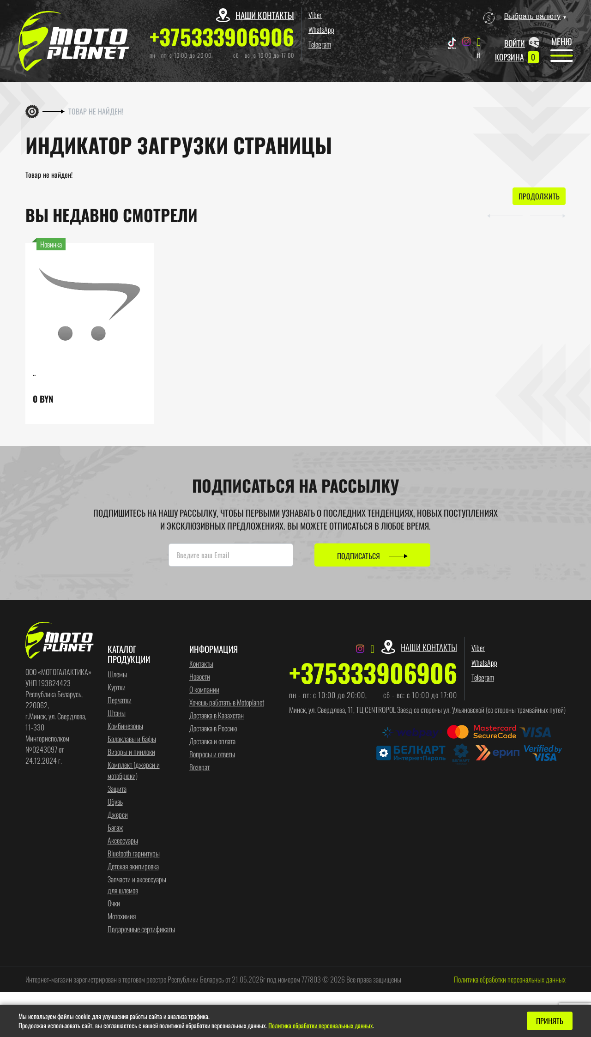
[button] (499, 215)
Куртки (117, 687)
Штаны (117, 713)
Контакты (201, 663)
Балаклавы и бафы (132, 739)
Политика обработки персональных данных (510, 979)
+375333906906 (222, 37)
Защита (117, 789)
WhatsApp (321, 29)
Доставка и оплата (212, 741)
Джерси (118, 814)
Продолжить (539, 196)
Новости (199, 676)
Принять (549, 1020)
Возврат (199, 767)
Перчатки (120, 700)
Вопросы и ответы (212, 754)
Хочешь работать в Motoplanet (226, 702)
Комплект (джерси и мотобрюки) (134, 771)
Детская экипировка (133, 866)
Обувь (115, 802)
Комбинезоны (125, 726)
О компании (204, 689)
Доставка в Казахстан (216, 715)
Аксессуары (123, 840)
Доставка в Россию (213, 728)
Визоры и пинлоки (131, 752)
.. (34, 373)
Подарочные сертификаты (141, 929)
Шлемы (117, 674)
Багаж (115, 827)
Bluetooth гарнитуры (134, 853)
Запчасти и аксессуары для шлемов (137, 885)
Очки (114, 903)
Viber (315, 14)
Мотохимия (122, 916)
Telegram (319, 44)
